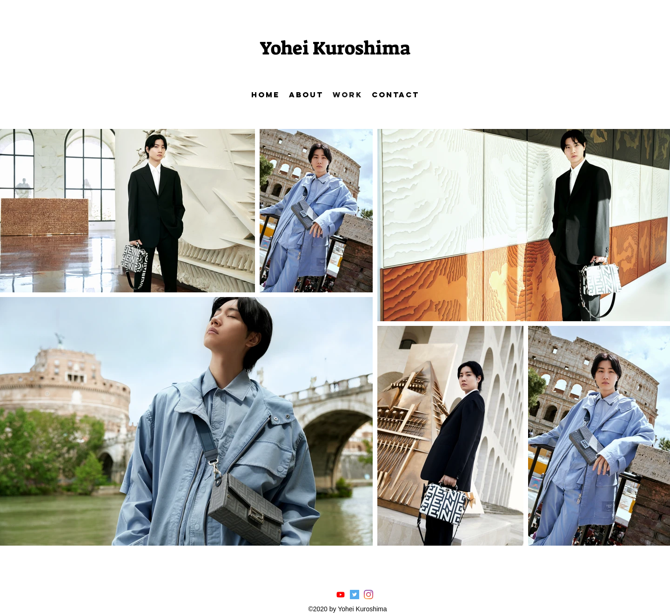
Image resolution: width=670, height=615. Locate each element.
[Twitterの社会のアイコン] (354, 594)
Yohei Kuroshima (335, 48)
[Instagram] (368, 594)
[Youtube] (340, 594)
